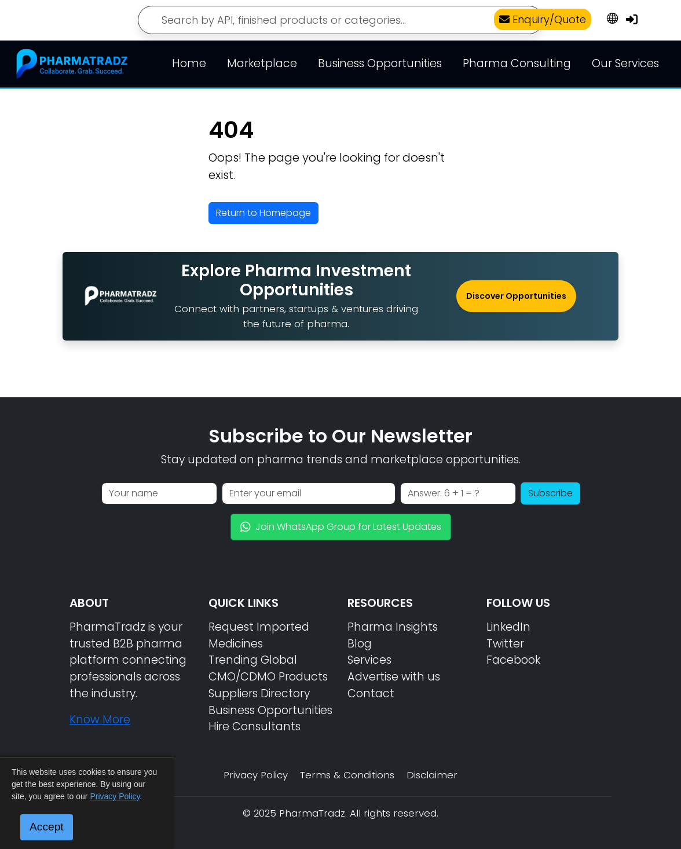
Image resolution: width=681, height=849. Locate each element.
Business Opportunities (380, 63)
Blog (359, 644)
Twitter (505, 644)
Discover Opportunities (516, 296)
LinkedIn (508, 627)
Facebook (513, 660)
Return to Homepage (263, 212)
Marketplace (262, 63)
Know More (99, 719)
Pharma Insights (392, 627)
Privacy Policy (256, 775)
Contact (370, 693)
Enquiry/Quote (542, 19)
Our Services (625, 63)
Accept (47, 827)
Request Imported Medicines (258, 635)
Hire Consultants (254, 726)
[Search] (340, 20)
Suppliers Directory (259, 693)
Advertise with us (393, 677)
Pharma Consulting (517, 63)
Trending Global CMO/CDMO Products (268, 668)
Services (369, 660)
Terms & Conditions (347, 775)
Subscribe (550, 493)
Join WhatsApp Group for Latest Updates (340, 526)
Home (189, 63)
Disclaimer (432, 775)
